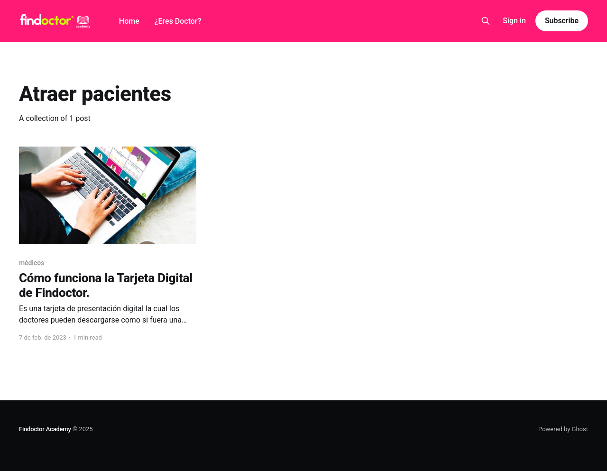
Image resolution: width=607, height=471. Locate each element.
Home (129, 21)
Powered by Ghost (563, 429)
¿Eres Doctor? (178, 21)
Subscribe (562, 20)
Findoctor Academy (45, 429)
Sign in (514, 20)
